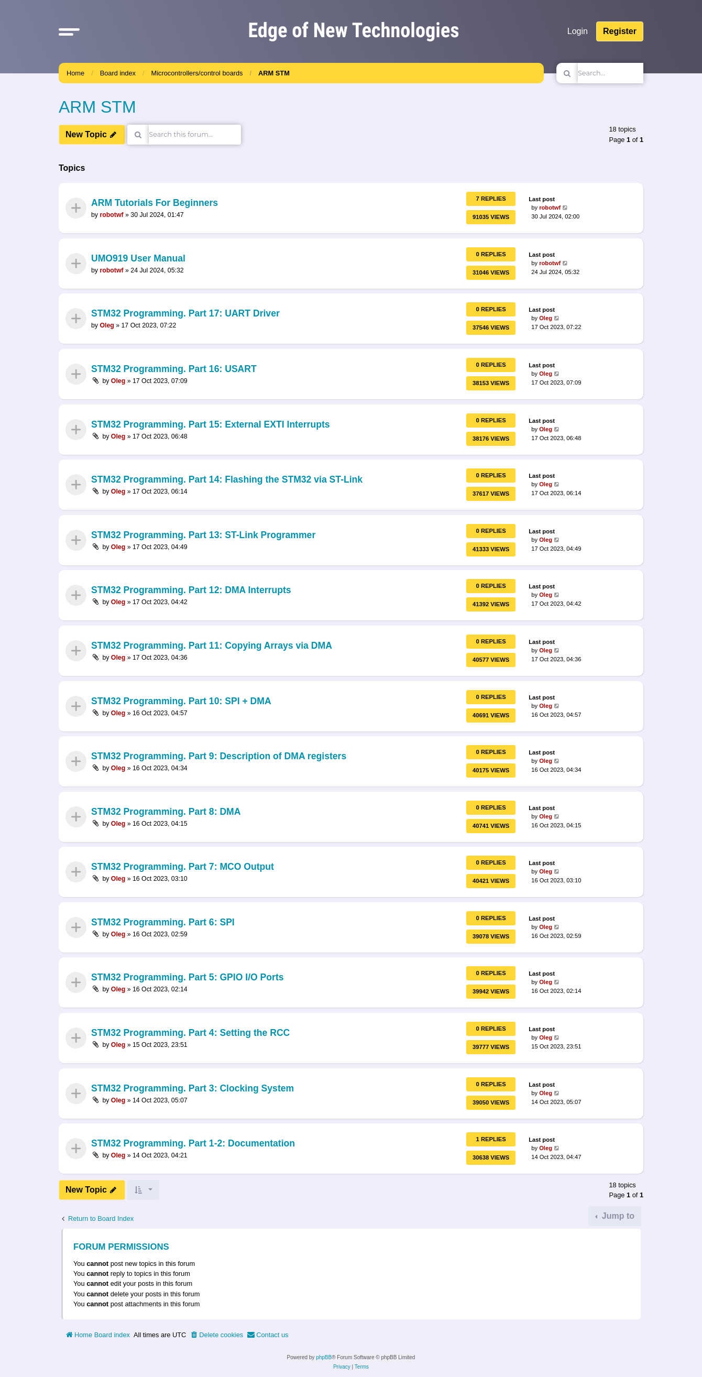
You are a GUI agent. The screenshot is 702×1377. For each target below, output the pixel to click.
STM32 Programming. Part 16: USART (174, 369)
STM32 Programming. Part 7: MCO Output (182, 867)
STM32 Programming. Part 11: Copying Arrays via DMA (211, 645)
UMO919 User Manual (138, 258)
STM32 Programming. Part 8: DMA (165, 811)
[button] (69, 31)
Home (75, 73)
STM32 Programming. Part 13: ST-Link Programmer (203, 535)
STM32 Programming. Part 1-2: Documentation (193, 1144)
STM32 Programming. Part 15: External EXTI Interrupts (210, 424)
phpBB (324, 1357)
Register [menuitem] (620, 31)
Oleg (107, 325)
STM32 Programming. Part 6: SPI (163, 922)
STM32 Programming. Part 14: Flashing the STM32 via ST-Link (227, 479)
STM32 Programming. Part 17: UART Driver (185, 314)
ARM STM (274, 73)
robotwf (111, 214)
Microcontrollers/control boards (197, 73)
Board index (118, 73)
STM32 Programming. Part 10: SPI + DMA (181, 701)
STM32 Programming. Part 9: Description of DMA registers (218, 756)
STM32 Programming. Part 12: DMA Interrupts (191, 590)
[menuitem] (216, 1335)
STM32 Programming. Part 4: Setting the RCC (190, 1033)
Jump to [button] (616, 1215)
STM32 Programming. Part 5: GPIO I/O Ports (187, 977)
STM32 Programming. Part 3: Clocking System (192, 1088)
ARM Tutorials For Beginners (154, 203)
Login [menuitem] (577, 31)
